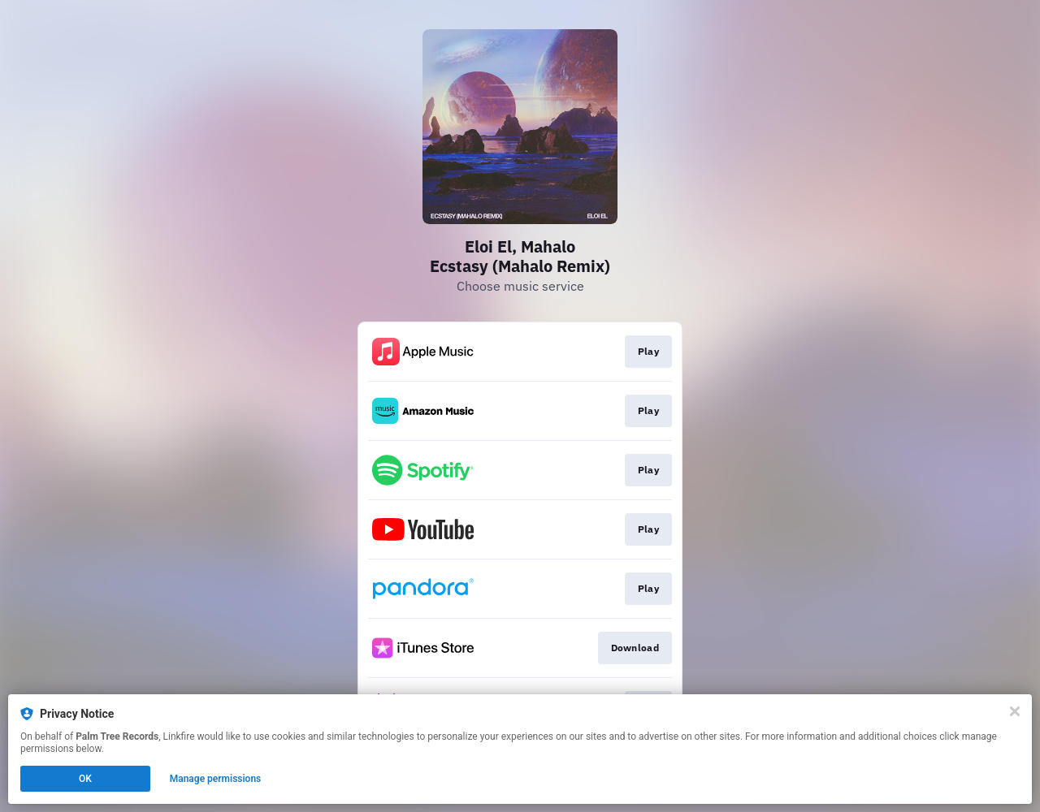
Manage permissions (216, 778)
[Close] (1015, 711)
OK (85, 778)
